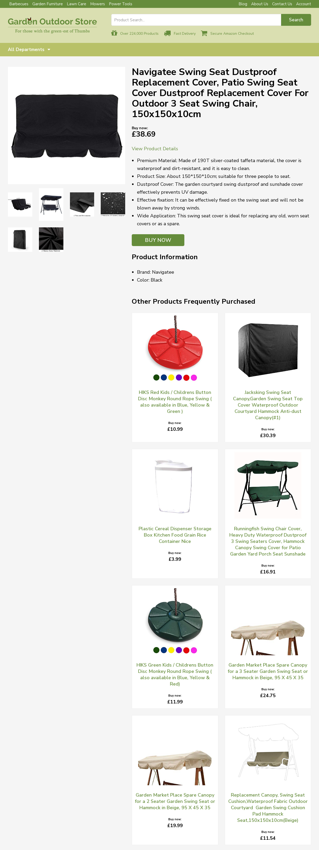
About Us (259, 4)
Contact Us (282, 4)
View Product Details (155, 149)
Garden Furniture (47, 4)
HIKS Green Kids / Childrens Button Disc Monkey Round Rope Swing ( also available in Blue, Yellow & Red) (174, 674)
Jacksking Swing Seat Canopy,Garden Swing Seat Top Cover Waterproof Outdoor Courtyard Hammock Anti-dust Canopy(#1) (268, 405)
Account (303, 4)
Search (296, 20)
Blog (243, 4)
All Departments (29, 50)
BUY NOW (158, 240)
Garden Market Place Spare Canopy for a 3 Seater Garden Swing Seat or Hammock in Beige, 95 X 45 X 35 (268, 671)
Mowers (97, 4)
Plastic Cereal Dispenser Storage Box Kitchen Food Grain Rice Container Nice (175, 535)
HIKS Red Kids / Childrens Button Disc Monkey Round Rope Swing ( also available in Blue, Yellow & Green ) (175, 401)
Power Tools (120, 4)
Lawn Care (76, 4)
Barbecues (18, 4)
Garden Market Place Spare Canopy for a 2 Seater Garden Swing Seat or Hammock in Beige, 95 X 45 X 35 (175, 801)
